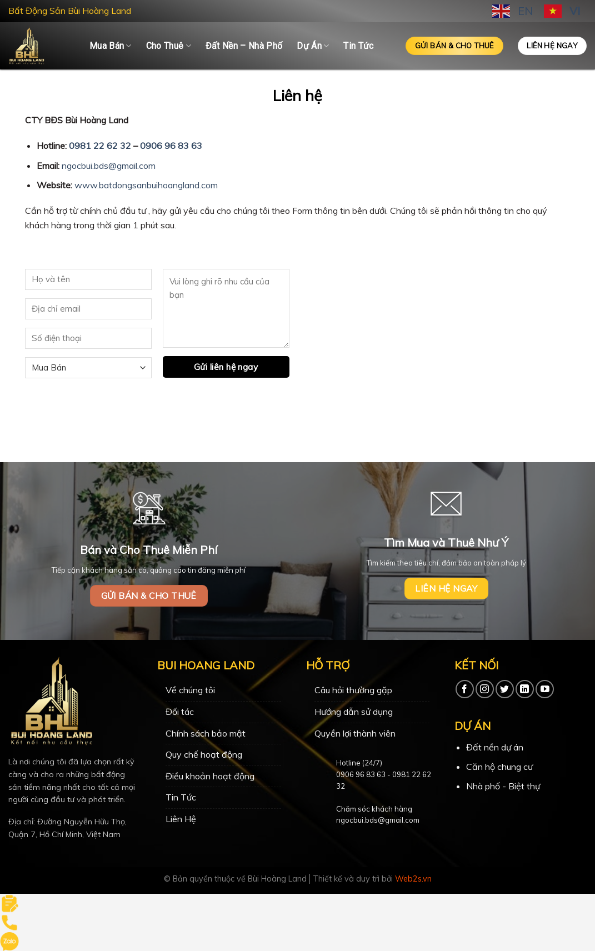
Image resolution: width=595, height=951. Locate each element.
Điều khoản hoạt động (210, 776)
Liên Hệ (181, 818)
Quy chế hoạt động (204, 754)
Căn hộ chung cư (499, 766)
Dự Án (313, 46)
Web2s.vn (413, 879)
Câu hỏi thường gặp (353, 689)
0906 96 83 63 (171, 145)
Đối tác (180, 711)
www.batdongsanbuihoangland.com (146, 185)
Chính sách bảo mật (206, 733)
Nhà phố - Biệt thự (503, 786)
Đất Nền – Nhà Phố (244, 46)
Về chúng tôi (190, 689)
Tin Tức (358, 46)
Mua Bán (110, 46)
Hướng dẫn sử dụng (353, 711)
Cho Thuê (168, 46)
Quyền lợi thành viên (355, 733)
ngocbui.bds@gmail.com (109, 165)
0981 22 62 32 (100, 145)
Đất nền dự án (494, 747)
